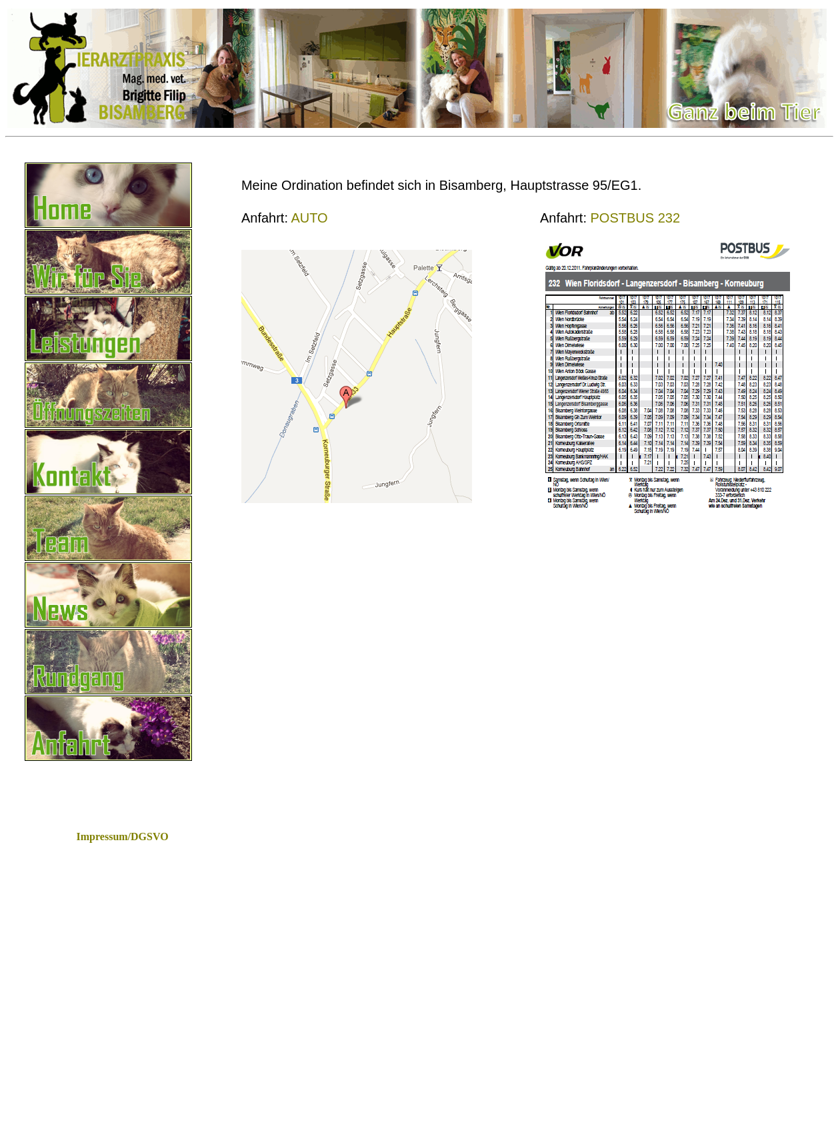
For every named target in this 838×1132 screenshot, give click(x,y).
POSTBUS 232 (636, 218)
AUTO (309, 218)
